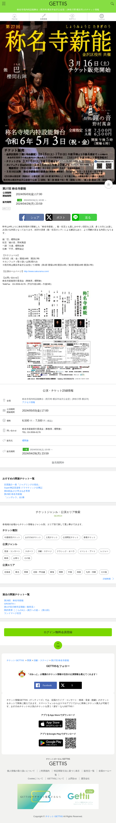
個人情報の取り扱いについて (21, 771)
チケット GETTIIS (54, 816)
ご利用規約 (44, 771)
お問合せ (72, 778)
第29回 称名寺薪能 (13, 494)
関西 (61, 572)
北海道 (7, 572)
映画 (6, 558)
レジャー (104, 551)
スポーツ (29, 551)
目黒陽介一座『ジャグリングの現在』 (22, 484)
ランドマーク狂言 (12, 613)
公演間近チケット (71, 537)
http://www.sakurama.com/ (36, 271)
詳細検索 (107, 579)
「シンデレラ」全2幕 (14, 497)
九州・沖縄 (91, 572)
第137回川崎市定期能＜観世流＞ (19, 607)
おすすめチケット (33, 537)
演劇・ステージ (45, 551)
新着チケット (89, 537)
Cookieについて (35, 778)
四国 (79, 572)
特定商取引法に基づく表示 (67, 771)
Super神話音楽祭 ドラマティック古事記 (23, 487)
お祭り (16, 558)
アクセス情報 (28, 402)
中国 (70, 572)
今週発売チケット (12, 537)
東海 (52, 572)
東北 (17, 572)
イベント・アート (87, 551)
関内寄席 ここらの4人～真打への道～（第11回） (28, 610)
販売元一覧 (89, 771)
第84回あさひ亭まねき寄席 (17, 491)
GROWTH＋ (10, 604)
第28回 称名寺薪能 (13, 600)
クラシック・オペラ (66, 551)
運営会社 (85, 778)
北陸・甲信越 (39, 572)
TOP (58, 646)
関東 (26, 572)
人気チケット (52, 537)
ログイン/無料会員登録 (58, 632)
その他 (27, 558)
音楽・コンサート (12, 551)
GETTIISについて (55, 778)
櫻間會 (25, 440)
